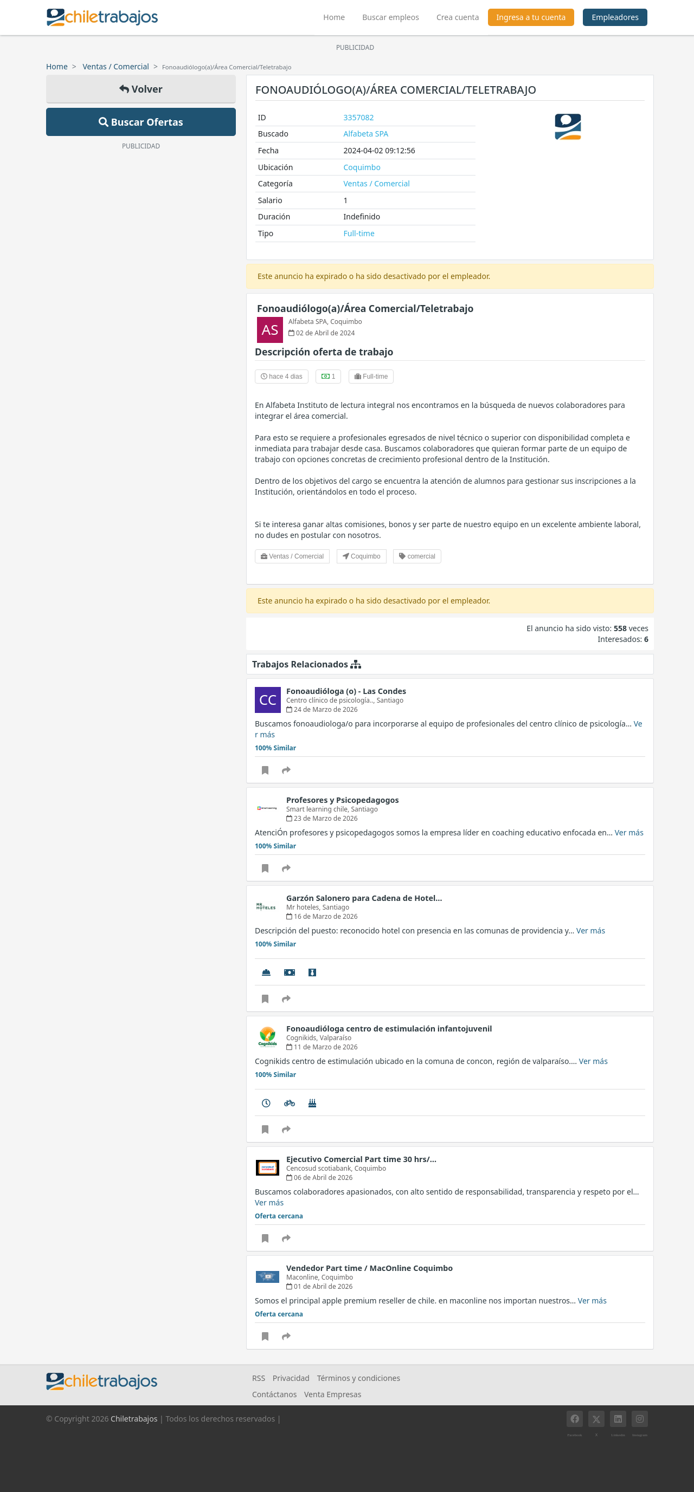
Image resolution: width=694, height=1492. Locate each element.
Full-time (359, 233)
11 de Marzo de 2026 (322, 1047)
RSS (258, 1378)
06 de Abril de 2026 (319, 1177)
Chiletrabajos (134, 1418)
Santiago (390, 700)
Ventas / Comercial (116, 66)
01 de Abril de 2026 (319, 1286)
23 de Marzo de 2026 (322, 818)
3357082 (359, 117)
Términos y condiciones (359, 1378)
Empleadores (615, 17)
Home (338, 15)
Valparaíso (335, 1037)
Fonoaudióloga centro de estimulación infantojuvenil (389, 1028)
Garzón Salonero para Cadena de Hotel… (364, 898)
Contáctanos (274, 1394)
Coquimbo (362, 167)
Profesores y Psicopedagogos (342, 800)
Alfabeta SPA (366, 133)
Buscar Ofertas (141, 121)
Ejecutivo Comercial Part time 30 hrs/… (361, 1159)
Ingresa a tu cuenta (531, 17)
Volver (141, 88)
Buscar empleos (390, 17)
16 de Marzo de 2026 (322, 916)
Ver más (629, 832)
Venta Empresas (332, 1394)
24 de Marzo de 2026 (322, 709)
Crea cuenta (457, 17)
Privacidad (291, 1378)
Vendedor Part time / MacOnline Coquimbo (369, 1268)
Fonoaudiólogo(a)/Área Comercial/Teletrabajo (365, 308)
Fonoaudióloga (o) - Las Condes (346, 691)
